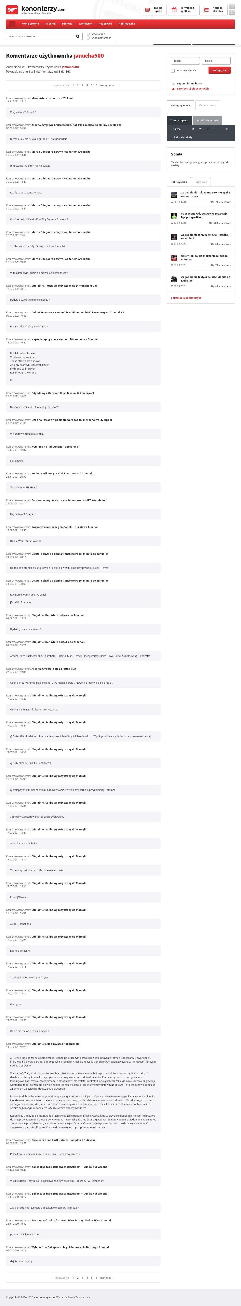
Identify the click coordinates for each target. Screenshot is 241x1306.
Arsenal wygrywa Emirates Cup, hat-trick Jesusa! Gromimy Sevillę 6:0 (76, 124)
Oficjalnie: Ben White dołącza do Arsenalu (58, 615)
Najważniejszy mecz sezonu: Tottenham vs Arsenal (64, 339)
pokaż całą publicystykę (186, 297)
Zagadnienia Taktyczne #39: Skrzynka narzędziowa (205, 194)
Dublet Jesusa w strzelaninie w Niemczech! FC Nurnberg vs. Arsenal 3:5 (77, 312)
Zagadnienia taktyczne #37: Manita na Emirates (205, 278)
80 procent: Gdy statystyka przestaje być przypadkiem (204, 215)
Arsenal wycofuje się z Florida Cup (53, 668)
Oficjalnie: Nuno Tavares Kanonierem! (55, 1043)
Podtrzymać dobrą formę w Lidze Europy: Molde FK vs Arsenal (71, 1220)
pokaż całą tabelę (181, 137)
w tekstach (96, 34)
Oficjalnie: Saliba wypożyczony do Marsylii (58, 695)
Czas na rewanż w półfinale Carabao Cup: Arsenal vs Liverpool (71, 419)
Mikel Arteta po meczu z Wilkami (52, 98)
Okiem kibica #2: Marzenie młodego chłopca (204, 257)
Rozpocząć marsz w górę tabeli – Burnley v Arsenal (64, 527)
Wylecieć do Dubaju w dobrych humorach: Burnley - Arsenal (70, 1247)
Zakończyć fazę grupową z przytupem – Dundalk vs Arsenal (69, 1166)
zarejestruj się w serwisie (193, 88)
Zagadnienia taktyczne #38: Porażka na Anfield (204, 236)
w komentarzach (99, 37)
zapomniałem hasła (189, 83)
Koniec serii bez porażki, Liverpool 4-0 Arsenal (61, 473)
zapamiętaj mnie (183, 71)
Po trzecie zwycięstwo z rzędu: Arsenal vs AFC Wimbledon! (69, 500)
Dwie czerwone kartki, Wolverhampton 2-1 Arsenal (63, 1140)
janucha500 (70, 67)
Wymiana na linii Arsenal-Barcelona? (55, 446)
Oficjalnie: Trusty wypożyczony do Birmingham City (64, 285)
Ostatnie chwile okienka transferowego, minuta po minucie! (69, 553)
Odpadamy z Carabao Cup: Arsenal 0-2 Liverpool (62, 393)
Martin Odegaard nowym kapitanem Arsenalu (60, 151)
